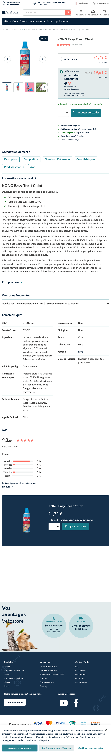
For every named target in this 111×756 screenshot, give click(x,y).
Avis (32, 168)
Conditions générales (49, 670)
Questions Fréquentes (57, 161)
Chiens (7, 666)
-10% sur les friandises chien (56, 29)
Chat (14, 21)
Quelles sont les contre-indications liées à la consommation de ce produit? (40, 305)
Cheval (23, 21)
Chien (6, 21)
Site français (83, 3)
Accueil (5, 29)
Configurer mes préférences (56, 748)
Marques (39, 21)
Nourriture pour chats (13, 678)
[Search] (68, 12)
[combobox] (47, 12)
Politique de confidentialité (52, 674)
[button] (7, 59)
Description (10, 161)
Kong (80, 353)
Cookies (43, 678)
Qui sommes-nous (48, 666)
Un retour (79, 678)
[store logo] (10, 12)
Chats (6, 674)
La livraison (80, 670)
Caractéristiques (85, 161)
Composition (31, 161)
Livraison (81, 622)
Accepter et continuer (19, 748)
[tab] (11, 161)
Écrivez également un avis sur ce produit (19, 486)
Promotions (64, 21)
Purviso (50, 21)
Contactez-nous (47, 682)
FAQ (77, 666)
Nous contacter (103, 3)
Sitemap (43, 686)
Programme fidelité (54, 622)
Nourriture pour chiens (14, 670)
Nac (30, 21)
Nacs (6, 686)
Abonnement (81, 682)
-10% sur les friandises (33, 29)
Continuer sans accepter (90, 748)
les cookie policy (41, 740)
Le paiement (81, 674)
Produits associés (14, 168)
